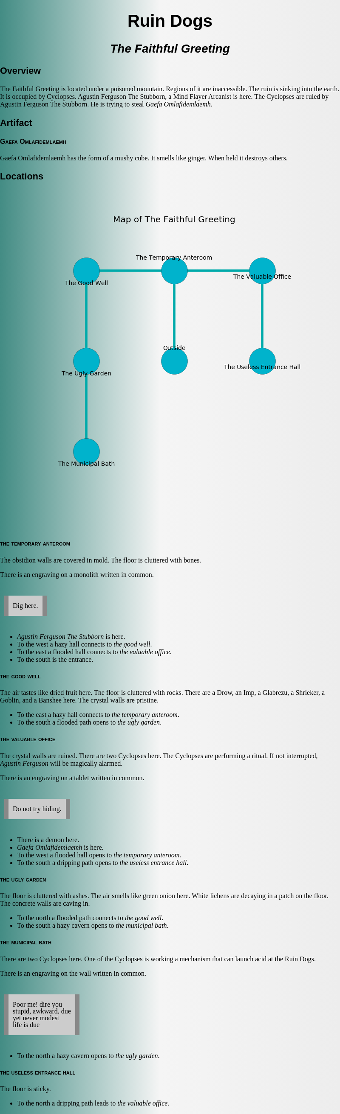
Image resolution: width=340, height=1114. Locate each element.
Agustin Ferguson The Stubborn (60, 636)
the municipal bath (141, 925)
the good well (131, 644)
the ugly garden (138, 722)
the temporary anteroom (145, 714)
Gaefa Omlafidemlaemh (178, 104)
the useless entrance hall (153, 862)
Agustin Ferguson (24, 763)
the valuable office (144, 651)
